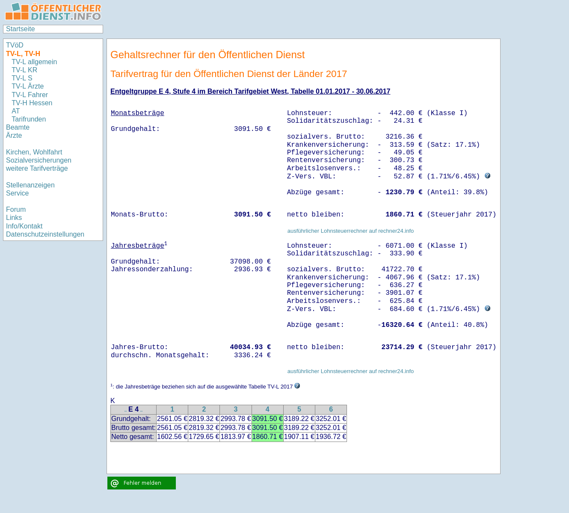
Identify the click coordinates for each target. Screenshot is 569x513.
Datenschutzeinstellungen (45, 234)
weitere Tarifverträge (37, 168)
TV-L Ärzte (28, 86)
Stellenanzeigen (30, 185)
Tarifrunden (30, 119)
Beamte (18, 127)
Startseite (20, 29)
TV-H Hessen (32, 103)
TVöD (15, 45)
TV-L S (22, 78)
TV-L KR (25, 70)
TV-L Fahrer (30, 94)
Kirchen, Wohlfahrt (34, 152)
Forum (16, 209)
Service (17, 193)
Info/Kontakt (24, 226)
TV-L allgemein (34, 61)
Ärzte (14, 135)
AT (16, 111)
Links (14, 217)
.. (125, 410)
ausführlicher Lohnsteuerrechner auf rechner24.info (350, 231)
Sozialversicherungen (38, 160)
